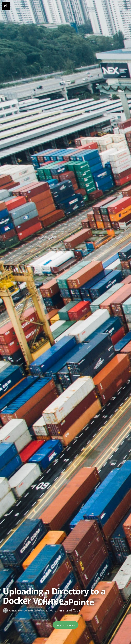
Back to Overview (65, 625)
